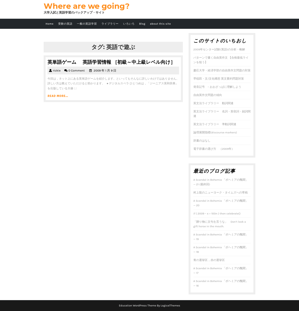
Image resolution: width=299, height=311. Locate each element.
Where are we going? (86, 6)
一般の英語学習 (87, 23)
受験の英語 (65, 23)
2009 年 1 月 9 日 (105, 70)
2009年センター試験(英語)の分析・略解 (219, 49)
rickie (57, 70)
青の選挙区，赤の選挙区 (209, 260)
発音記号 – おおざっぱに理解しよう (217, 87)
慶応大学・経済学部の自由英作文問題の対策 (222, 70)
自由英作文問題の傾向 (207, 95)
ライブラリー (110, 23)
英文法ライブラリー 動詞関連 (213, 103)
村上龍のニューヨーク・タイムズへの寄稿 (220, 192)
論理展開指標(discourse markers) (215, 132)
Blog (142, 23)
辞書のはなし (202, 140)
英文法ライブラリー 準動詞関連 (214, 124)
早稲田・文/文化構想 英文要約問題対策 (218, 78)
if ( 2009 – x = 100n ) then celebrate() (216, 213)
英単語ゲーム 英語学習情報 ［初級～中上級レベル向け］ (111, 62)
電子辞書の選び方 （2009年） (213, 149)
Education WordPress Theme (137, 305)
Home (50, 23)
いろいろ (129, 23)
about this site (160, 23)
